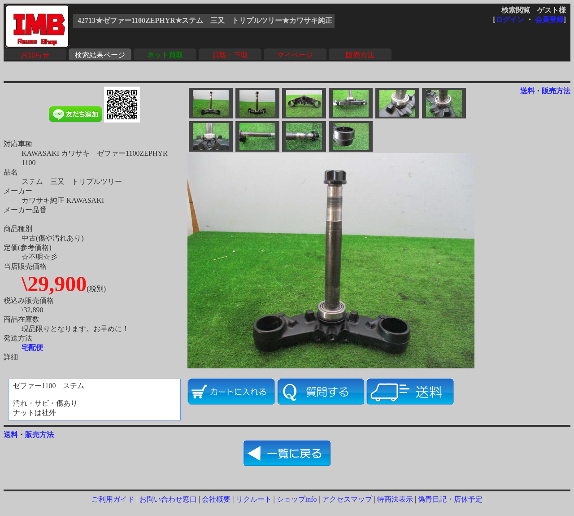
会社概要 (216, 499)
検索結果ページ (100, 55)
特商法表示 (395, 499)
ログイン (510, 19)
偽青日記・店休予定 (450, 499)
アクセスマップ (347, 499)
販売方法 (360, 55)
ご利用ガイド (113, 499)
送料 (527, 91)
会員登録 (549, 19)
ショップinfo (297, 499)
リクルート (254, 499)
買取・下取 (230, 55)
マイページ (295, 55)
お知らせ (35, 55)
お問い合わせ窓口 (168, 499)
